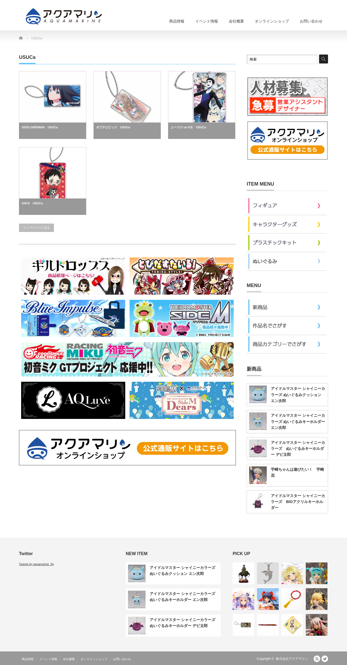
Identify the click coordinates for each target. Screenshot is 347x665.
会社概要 (236, 21)
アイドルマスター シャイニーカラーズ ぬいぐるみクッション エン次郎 (298, 394)
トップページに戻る (36, 227)
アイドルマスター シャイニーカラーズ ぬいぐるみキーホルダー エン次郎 (298, 421)
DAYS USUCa (32, 203)
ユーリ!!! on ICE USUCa (188, 127)
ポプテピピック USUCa (113, 127)
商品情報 (176, 21)
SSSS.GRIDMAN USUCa (40, 127)
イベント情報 (206, 21)
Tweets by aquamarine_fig (36, 564)
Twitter (325, 659)
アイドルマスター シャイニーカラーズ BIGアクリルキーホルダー (298, 502)
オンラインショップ (272, 21)
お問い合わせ (311, 21)
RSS (317, 659)
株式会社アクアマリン (292, 659)
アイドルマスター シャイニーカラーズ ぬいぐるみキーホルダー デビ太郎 (298, 448)
